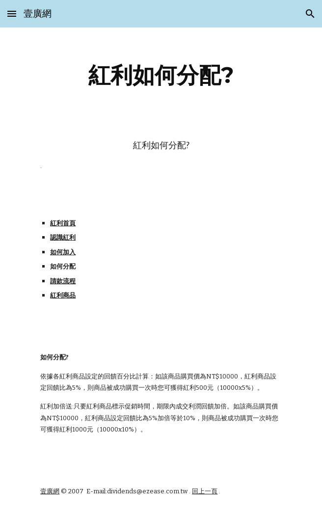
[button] (12, 13)
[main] (160, 75)
